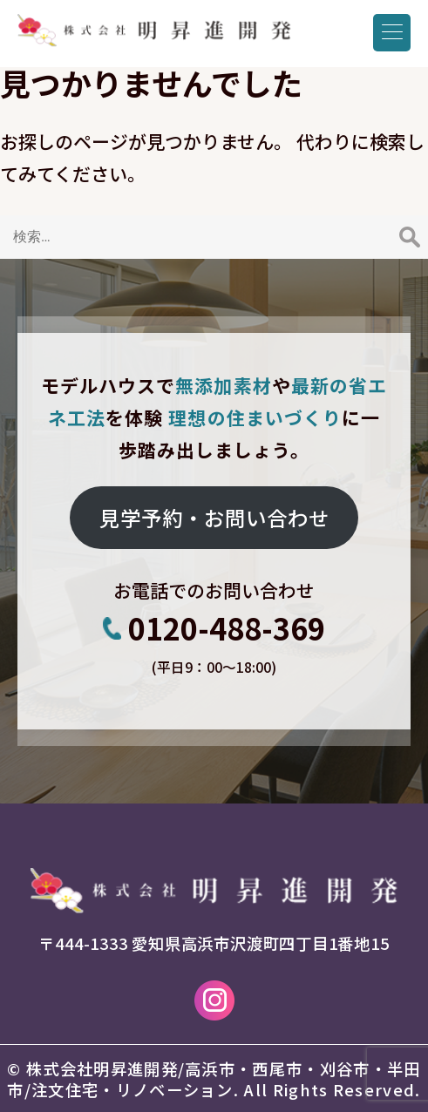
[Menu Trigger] (392, 32)
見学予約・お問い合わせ (214, 517)
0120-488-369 (226, 629)
